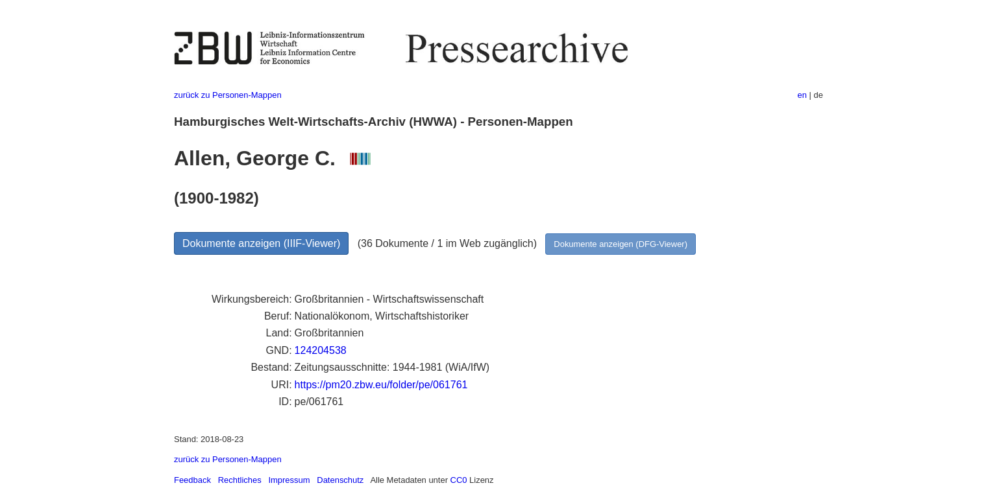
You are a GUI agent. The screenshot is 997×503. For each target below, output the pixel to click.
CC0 (458, 480)
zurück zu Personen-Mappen (228, 95)
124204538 (321, 350)
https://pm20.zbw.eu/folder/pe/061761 (381, 384)
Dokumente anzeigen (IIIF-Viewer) (261, 243)
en (802, 95)
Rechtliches (240, 480)
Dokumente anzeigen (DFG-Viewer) (620, 244)
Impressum (289, 480)
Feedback (192, 480)
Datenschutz (340, 480)
